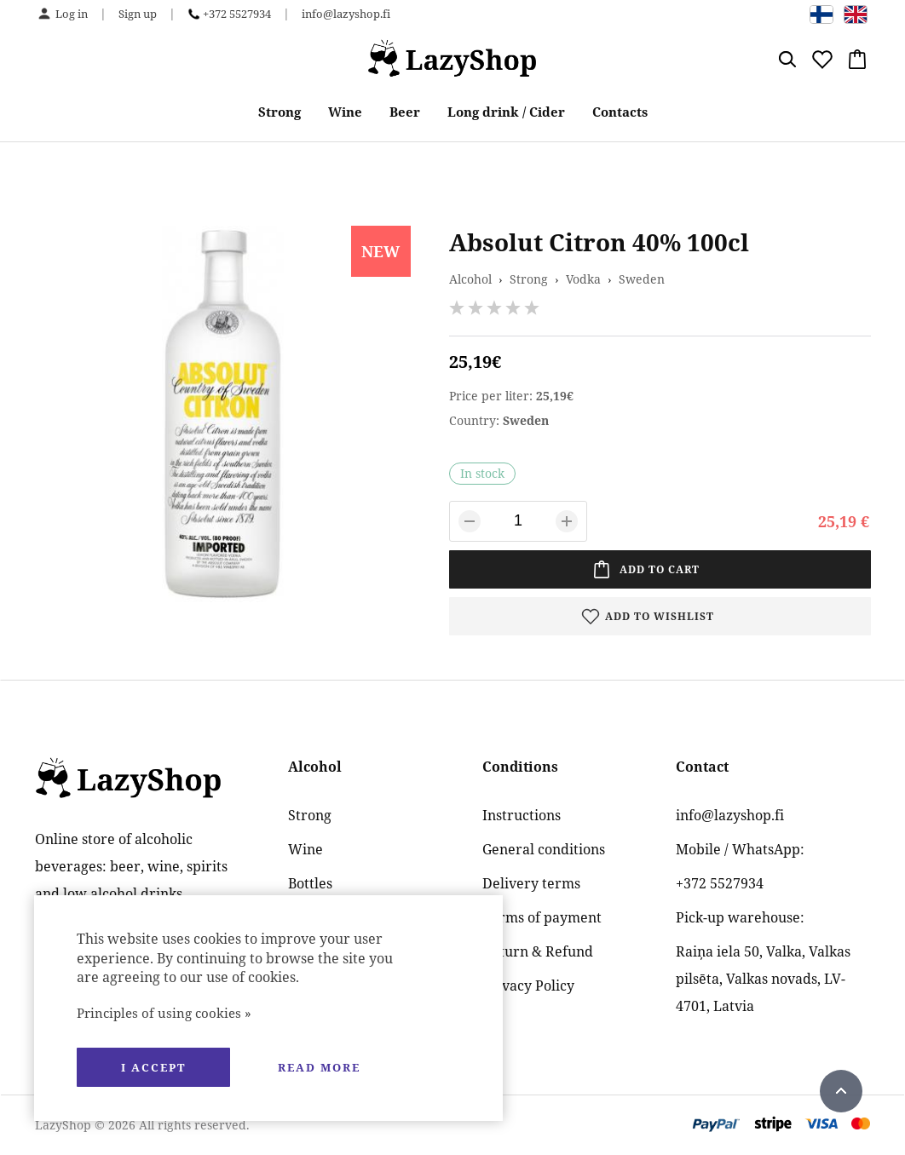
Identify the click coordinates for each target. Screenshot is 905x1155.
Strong (279, 111)
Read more (319, 1067)
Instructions (521, 815)
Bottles (310, 883)
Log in (71, 13)
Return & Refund (537, 951)
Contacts (620, 111)
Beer (404, 111)
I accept (153, 1067)
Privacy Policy (528, 985)
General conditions (543, 849)
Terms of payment (542, 917)
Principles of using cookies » (164, 1012)
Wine (345, 111)
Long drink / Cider (506, 111)
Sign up (137, 13)
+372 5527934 (237, 13)
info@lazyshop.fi (346, 13)
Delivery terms (531, 883)
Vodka (583, 279)
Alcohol (470, 279)
